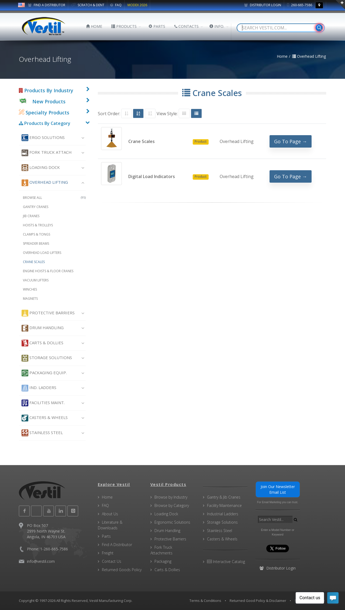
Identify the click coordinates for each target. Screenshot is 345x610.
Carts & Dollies (42, 343)
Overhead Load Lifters (42, 252)
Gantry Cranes (35, 207)
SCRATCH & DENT (87, 5)
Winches (30, 289)
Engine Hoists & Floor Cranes (48, 271)
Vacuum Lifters (36, 280)
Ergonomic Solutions (172, 522)
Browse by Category (171, 505)
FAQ (116, 5)
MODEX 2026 (137, 5)
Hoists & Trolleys (38, 225)
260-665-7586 (299, 5)
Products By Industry (46, 90)
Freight (107, 553)
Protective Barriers (48, 313)
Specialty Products (44, 112)
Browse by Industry (170, 497)
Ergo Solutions (43, 137)
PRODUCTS (124, 26)
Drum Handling (43, 328)
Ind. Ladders (39, 388)
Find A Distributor (117, 544)
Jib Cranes (31, 216)
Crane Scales (34, 262)
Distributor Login (262, 5)
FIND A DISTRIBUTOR (46, 5)
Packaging (162, 561)
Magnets (30, 298)
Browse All (54, 197)
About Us (110, 513)
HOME (94, 26)
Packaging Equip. (44, 373)
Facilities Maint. (43, 403)
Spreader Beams (36, 243)
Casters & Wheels (45, 418)
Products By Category (44, 123)
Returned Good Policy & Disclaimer (258, 600)
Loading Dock (41, 167)
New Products (48, 101)
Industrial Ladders (222, 513)
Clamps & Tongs (36, 234)
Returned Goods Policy (122, 569)
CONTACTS (186, 26)
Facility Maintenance (224, 505)
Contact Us (111, 561)
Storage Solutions (47, 358)
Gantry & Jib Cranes (223, 497)
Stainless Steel (42, 433)
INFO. (216, 26)
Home (107, 497)
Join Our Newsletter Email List (278, 489)
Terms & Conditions (205, 600)
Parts (106, 536)
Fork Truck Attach (47, 152)
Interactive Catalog (226, 561)
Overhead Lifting (45, 182)
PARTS (157, 26)
